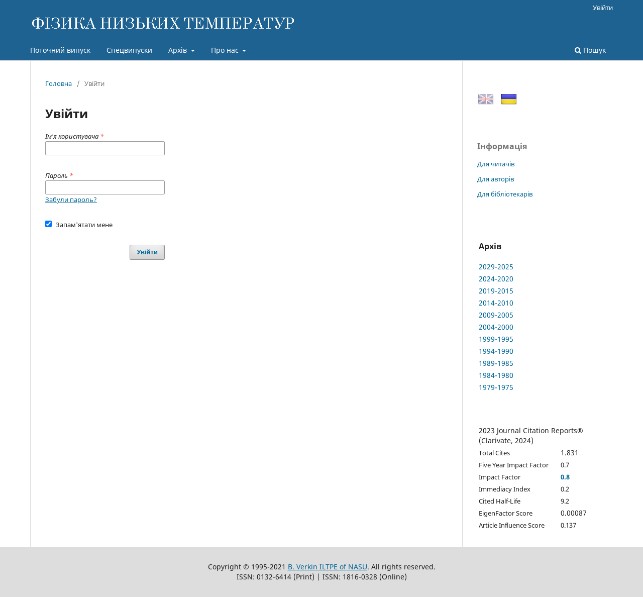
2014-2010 (496, 303)
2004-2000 (496, 327)
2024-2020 (496, 278)
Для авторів (495, 178)
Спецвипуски (129, 50)
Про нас (226, 50)
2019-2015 (496, 290)
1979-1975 (496, 387)
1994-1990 (496, 351)
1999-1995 (496, 339)
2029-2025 (496, 266)
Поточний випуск (60, 50)
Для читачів (495, 163)
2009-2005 (496, 315)
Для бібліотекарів (504, 193)
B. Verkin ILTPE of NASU (327, 566)
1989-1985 (496, 363)
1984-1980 (496, 375)
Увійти (603, 7)
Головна (58, 83)
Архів (178, 50)
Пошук (590, 50)
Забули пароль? (71, 199)
